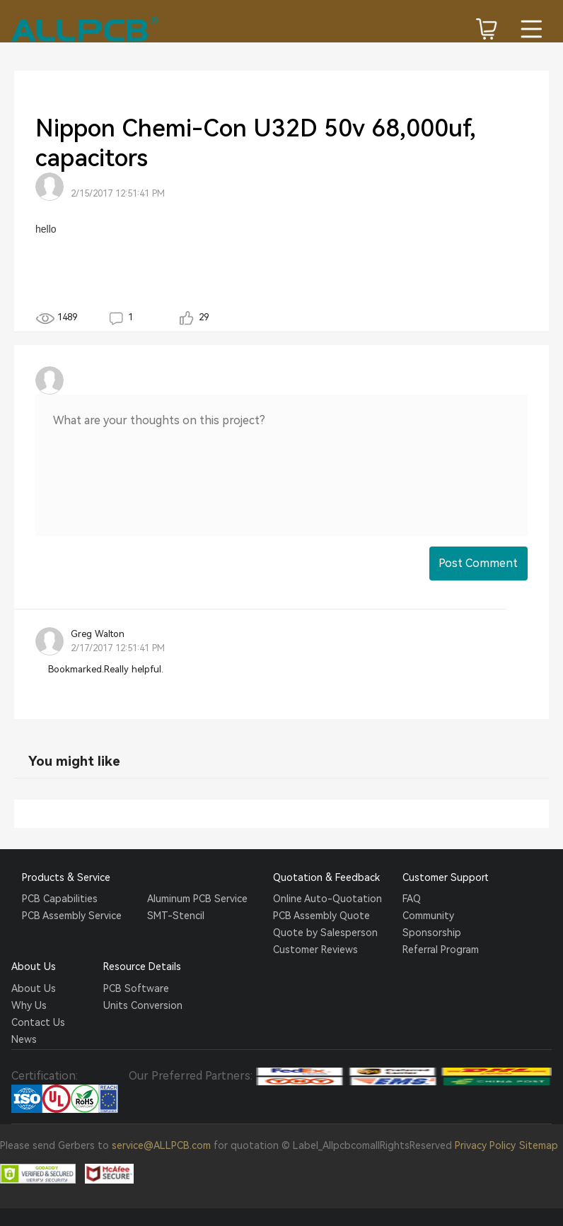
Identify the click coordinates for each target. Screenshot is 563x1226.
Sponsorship (431, 932)
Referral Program (440, 949)
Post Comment (478, 563)
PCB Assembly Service (72, 915)
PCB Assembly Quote (321, 915)
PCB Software (136, 988)
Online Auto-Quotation (327, 898)
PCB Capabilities (60, 898)
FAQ (411, 898)
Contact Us (38, 1022)
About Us (33, 988)
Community (428, 915)
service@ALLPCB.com (161, 1145)
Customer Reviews (315, 949)
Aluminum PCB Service (197, 898)
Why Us (29, 1005)
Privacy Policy (485, 1145)
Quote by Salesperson (325, 932)
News (24, 1039)
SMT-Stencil (175, 915)
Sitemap (538, 1145)
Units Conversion (142, 1005)
